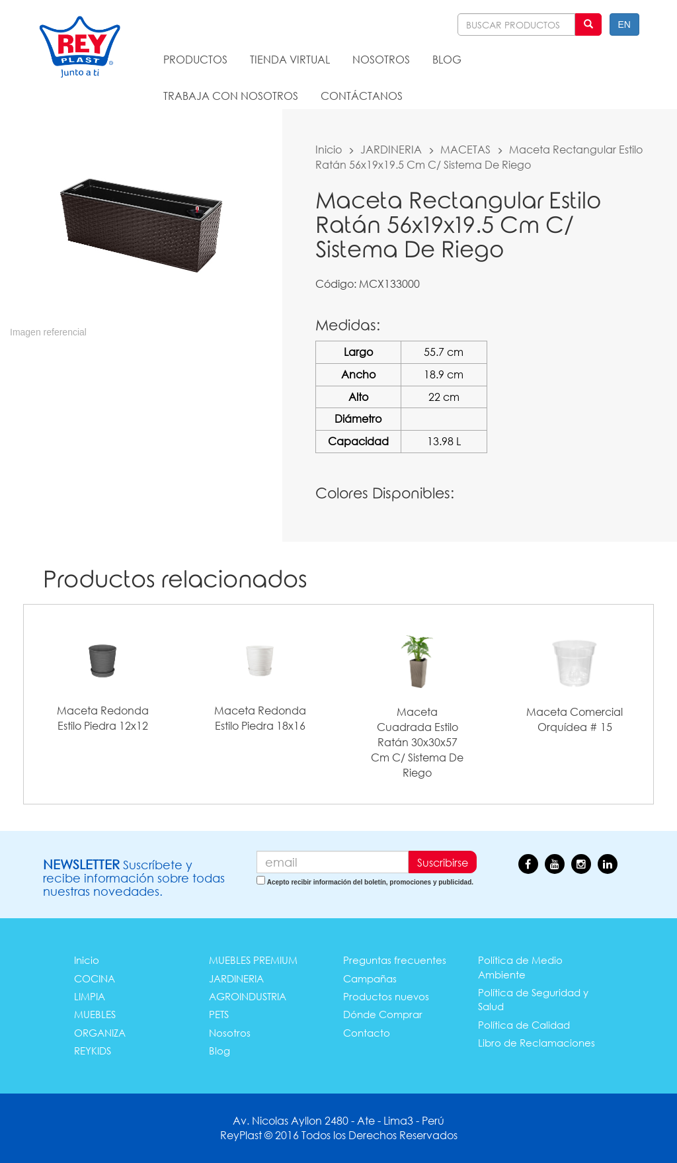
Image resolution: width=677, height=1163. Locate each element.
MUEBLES (95, 1014)
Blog (219, 1050)
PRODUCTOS (195, 59)
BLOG (446, 59)
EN (624, 24)
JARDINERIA (391, 149)
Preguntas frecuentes (394, 960)
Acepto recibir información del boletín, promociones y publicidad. (370, 882)
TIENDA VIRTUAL (290, 59)
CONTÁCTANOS (362, 96)
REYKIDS (92, 1050)
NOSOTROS (381, 59)
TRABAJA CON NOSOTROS (230, 96)
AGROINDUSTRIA (247, 996)
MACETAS (465, 149)
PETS (219, 1014)
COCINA (94, 978)
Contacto (366, 1032)
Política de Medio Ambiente (520, 966)
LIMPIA (89, 996)
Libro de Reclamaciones (536, 1042)
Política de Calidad (524, 1024)
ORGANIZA (100, 1032)
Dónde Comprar (382, 1014)
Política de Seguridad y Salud (533, 999)
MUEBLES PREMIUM (253, 960)
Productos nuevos (386, 996)
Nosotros (230, 1032)
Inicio (328, 149)
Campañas (370, 978)
